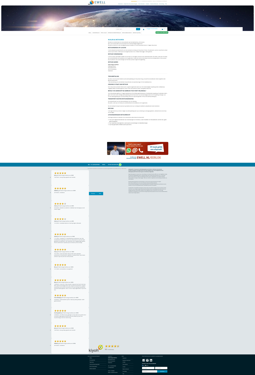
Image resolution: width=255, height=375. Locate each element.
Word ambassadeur (127, 32)
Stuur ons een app (115, 164)
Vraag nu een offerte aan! (162, 32)
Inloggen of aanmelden (152, 28)
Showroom (120, 4)
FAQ (166, 4)
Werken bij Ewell (137, 32)
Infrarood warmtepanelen (114, 32)
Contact (147, 4)
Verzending (161, 4)
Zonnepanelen (96, 32)
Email (103, 164)
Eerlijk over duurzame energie (130, 4)
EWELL (90, 32)
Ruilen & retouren (154, 4)
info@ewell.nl (111, 367)
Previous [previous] (93, 193)
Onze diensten (141, 4)
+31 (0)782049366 (112, 365)
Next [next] (100, 193)
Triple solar (104, 32)
